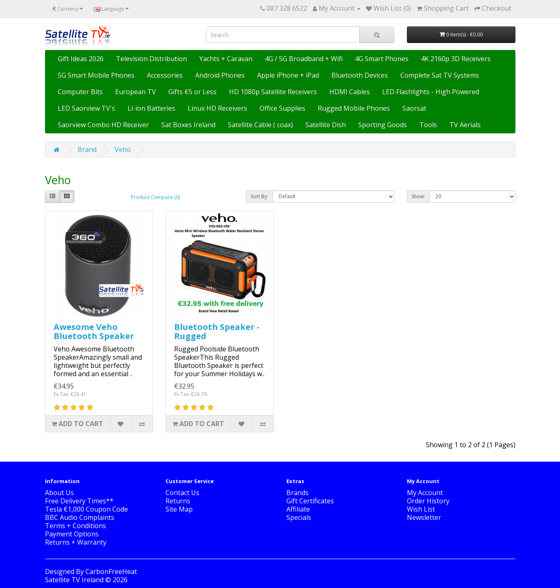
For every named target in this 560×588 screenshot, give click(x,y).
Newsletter (424, 517)
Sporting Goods (382, 124)
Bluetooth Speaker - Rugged (217, 331)
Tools (428, 124)
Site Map (179, 509)
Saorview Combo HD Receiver (103, 124)
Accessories (165, 75)
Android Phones (220, 75)
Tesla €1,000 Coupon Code (86, 509)
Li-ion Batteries (151, 108)
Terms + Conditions (75, 525)
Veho (123, 149)
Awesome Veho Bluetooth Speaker (94, 331)
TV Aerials (465, 124)
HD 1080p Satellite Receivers (273, 91)
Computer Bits (80, 91)
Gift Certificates (310, 500)
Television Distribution (151, 58)
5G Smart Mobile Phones (96, 75)
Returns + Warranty (75, 542)
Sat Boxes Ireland (188, 124)
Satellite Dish (325, 124)
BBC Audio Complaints (79, 517)
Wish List (421, 509)
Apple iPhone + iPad (288, 75)
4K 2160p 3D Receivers (456, 58)
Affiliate (298, 509)
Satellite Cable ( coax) (260, 124)
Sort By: (259, 196)
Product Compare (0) (155, 197)
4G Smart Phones (382, 58)
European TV (135, 91)
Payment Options (72, 533)
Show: (418, 196)
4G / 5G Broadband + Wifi (304, 58)
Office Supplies (282, 108)
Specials (298, 517)
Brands (297, 492)
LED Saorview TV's (86, 108)
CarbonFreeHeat (111, 571)
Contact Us (182, 492)
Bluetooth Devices (359, 75)
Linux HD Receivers (217, 108)
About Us (59, 492)
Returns (177, 500)
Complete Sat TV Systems (439, 75)
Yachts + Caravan (226, 58)
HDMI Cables (349, 91)
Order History (428, 500)
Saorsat (414, 108)
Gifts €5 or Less (192, 91)
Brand (87, 149)
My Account (425, 492)
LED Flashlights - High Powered (430, 91)
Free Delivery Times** (79, 500)
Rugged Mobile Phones (354, 108)
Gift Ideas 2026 (81, 58)
